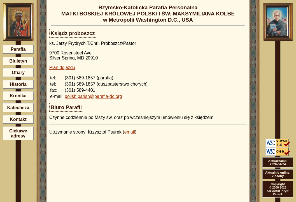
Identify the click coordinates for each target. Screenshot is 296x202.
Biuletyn (18, 61)
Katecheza (18, 107)
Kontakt (18, 119)
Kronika (18, 95)
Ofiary (18, 72)
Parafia (18, 49)
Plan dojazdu (62, 67)
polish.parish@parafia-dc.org (93, 96)
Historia (18, 84)
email (129, 132)
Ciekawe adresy (18, 133)
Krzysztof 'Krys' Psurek (278, 192)
